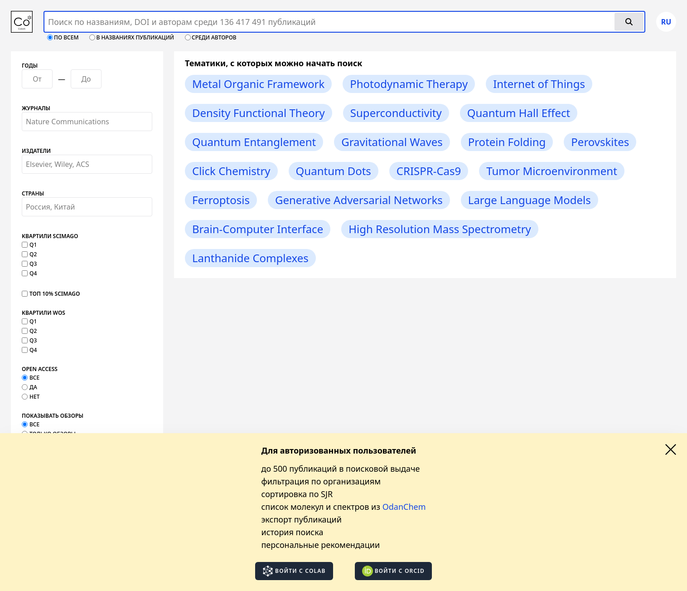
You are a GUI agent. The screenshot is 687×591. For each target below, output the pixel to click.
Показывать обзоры (52, 416)
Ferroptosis (221, 199)
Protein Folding (507, 141)
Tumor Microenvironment (551, 170)
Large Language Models (529, 199)
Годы (30, 65)
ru (666, 22)
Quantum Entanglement (254, 141)
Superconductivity (396, 112)
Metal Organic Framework (258, 83)
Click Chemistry (231, 170)
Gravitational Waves (392, 141)
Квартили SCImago (50, 236)
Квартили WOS (43, 313)
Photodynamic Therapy (409, 83)
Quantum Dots (333, 170)
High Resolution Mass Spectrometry (439, 228)
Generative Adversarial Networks (359, 199)
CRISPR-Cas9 (429, 170)
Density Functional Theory (258, 112)
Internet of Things (539, 83)
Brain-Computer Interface (257, 228)
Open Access (40, 369)
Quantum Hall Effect (519, 112)
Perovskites (600, 141)
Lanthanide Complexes (250, 257)
